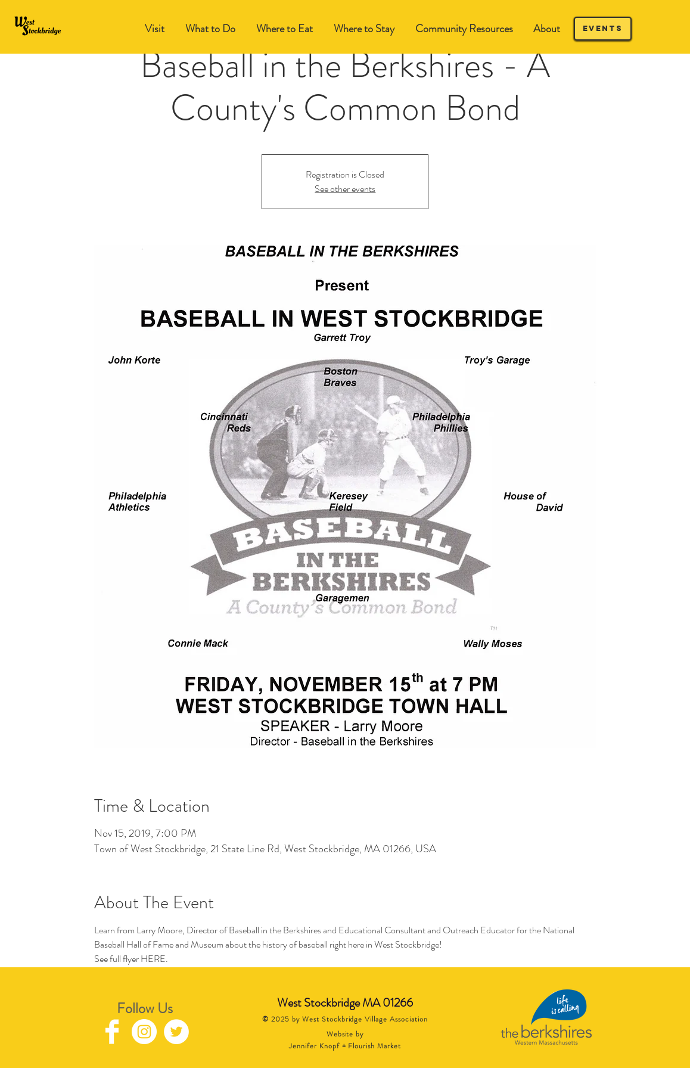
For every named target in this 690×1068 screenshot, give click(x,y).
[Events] (603, 29)
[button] (210, 29)
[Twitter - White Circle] (176, 1031)
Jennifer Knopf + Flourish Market (345, 1046)
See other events (345, 188)
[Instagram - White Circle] (144, 1031)
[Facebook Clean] (112, 1031)
